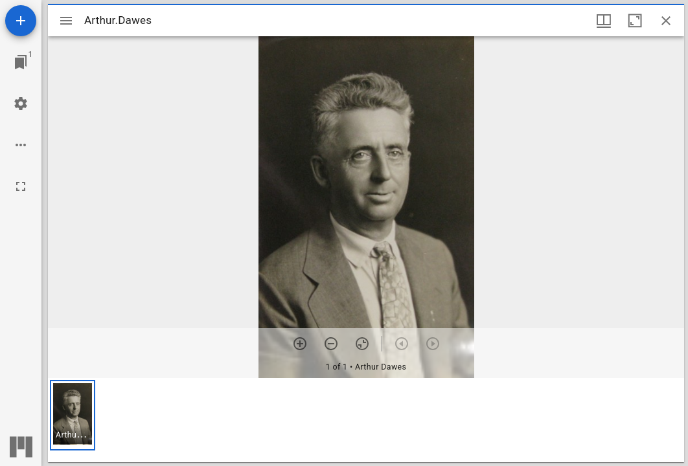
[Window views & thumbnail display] (603, 20)
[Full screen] (20, 186)
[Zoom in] (299, 343)
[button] (72, 415)
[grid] (366, 420)
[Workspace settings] (20, 103)
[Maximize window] (634, 20)
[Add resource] (20, 20)
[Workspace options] (20, 145)
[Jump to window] (20, 62)
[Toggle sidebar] (66, 20)
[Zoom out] (331, 343)
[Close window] (666, 20)
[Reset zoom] (362, 343)
